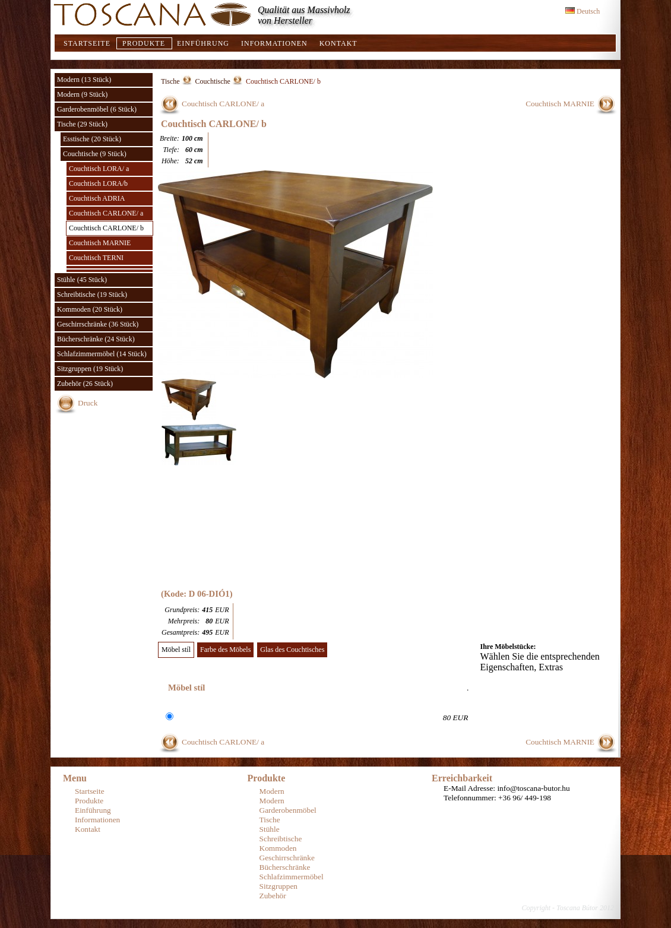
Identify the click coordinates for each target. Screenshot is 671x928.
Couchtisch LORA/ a (99, 168)
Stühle (269, 829)
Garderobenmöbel (287, 810)
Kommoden (278, 848)
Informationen (274, 43)
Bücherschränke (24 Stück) (96, 339)
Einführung (203, 43)
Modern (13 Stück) (84, 79)
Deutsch (582, 11)
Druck (87, 402)
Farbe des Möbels (225, 649)
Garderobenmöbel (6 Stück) (97, 109)
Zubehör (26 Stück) (85, 383)
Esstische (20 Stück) (92, 139)
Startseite (87, 43)
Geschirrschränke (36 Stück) (97, 324)
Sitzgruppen (278, 886)
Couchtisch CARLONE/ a (106, 213)
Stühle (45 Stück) (82, 279)
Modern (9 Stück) (82, 94)
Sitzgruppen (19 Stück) (90, 369)
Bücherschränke (285, 867)
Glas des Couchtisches (292, 649)
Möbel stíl (176, 649)
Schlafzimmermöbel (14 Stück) (102, 354)
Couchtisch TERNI (96, 258)
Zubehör (272, 895)
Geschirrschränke (287, 857)
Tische (170, 81)
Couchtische (212, 81)
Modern (271, 791)
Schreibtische (280, 838)
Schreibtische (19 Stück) (92, 294)
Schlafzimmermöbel (291, 876)
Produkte (143, 43)
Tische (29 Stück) (82, 124)
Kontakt (338, 43)
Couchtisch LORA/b (98, 183)
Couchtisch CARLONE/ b (106, 228)
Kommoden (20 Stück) (89, 309)
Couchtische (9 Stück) (94, 154)
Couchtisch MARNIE (100, 243)
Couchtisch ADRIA (97, 198)
